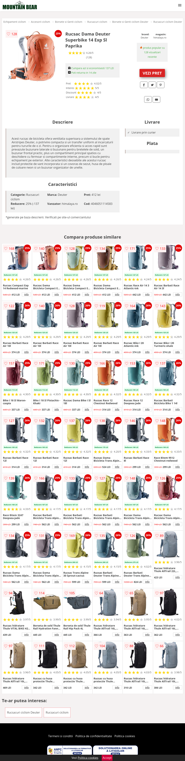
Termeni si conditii (60, 736)
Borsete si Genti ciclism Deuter (130, 21)
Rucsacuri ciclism (97, 21)
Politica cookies (125, 736)
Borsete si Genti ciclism (68, 21)
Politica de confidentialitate (94, 736)
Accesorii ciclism (40, 21)
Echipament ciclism (14, 21)
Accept (107, 758)
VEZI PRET (152, 73)
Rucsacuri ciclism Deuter (167, 21)
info (26, 294)
